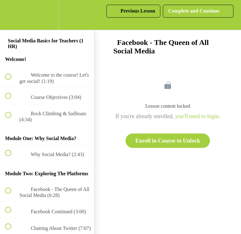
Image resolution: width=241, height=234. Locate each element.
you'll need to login (197, 116)
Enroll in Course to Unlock (167, 141)
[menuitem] (47, 15)
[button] (11, 15)
